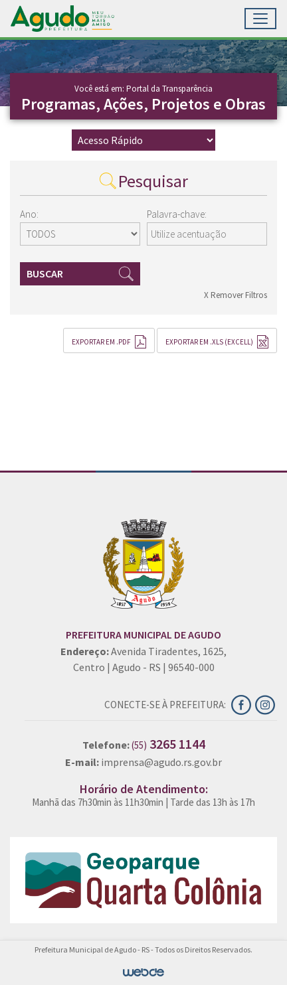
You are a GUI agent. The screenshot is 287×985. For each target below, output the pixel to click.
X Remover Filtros (235, 295)
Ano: (29, 214)
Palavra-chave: (177, 214)
